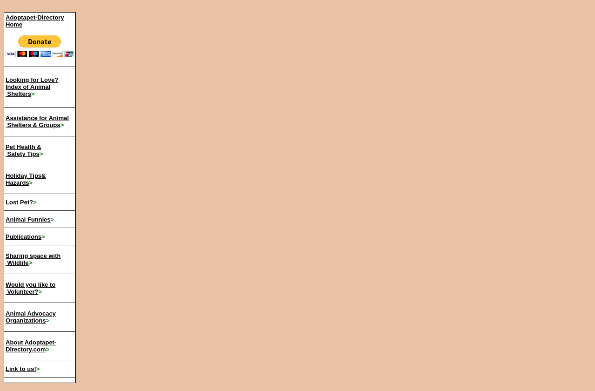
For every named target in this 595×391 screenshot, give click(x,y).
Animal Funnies (28, 219)
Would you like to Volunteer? (30, 288)
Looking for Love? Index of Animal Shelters (32, 86)
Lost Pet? (19, 202)
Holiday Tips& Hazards (26, 179)
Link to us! (21, 368)
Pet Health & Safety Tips (23, 150)
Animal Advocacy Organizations (31, 317)
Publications (23, 236)
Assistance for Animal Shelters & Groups (37, 121)
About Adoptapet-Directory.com (31, 346)
